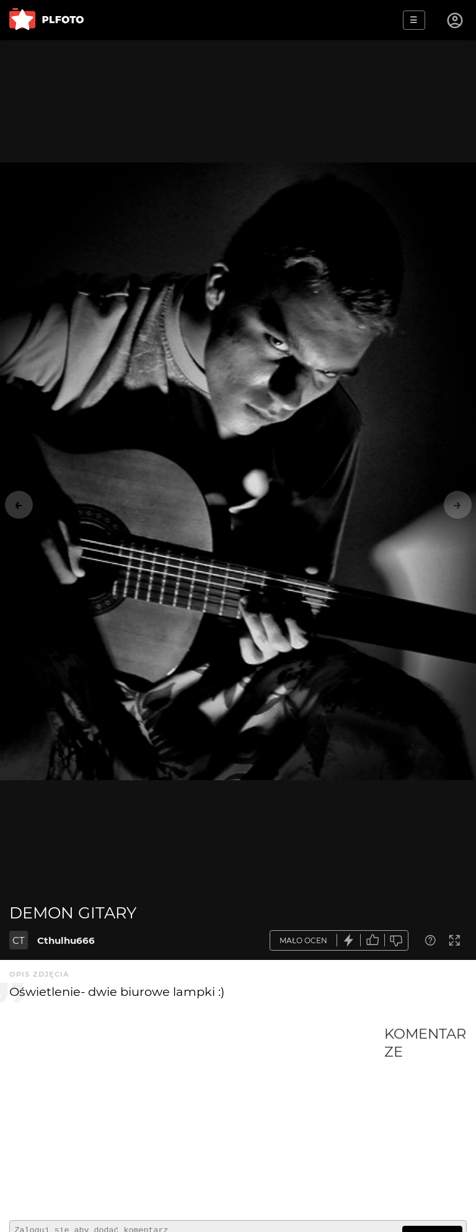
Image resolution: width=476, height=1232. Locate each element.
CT (18, 940)
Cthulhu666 (66, 940)
